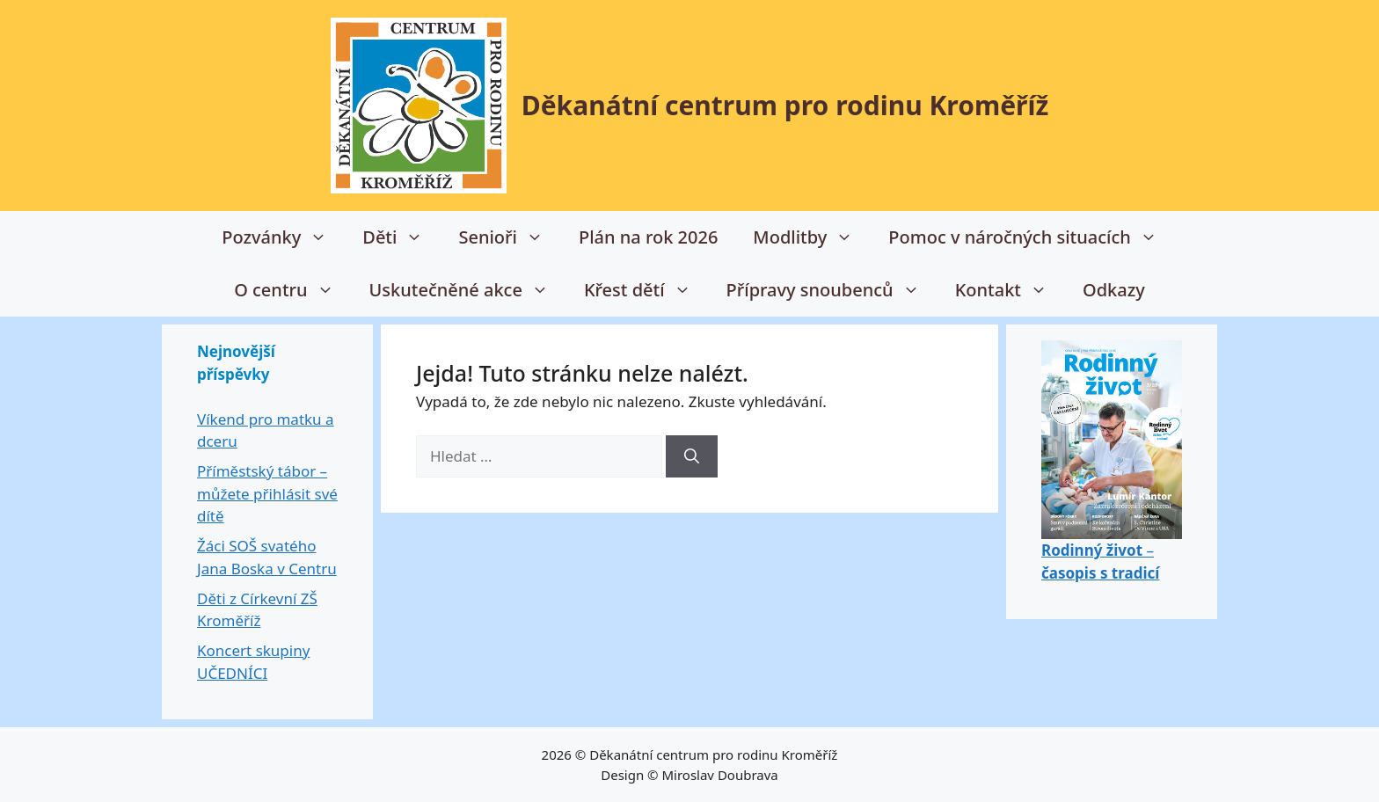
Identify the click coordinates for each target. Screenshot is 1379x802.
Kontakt (1010, 290)
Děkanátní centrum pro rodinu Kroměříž (785, 105)
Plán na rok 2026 (648, 237)
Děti (401, 237)
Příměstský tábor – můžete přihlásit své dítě (267, 493)
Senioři (509, 237)
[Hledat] (692, 456)
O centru (292, 290)
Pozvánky (283, 237)
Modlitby (812, 237)
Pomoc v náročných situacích (1031, 237)
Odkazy (1114, 290)
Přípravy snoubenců (832, 290)
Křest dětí (646, 290)
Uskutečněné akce (467, 290)
